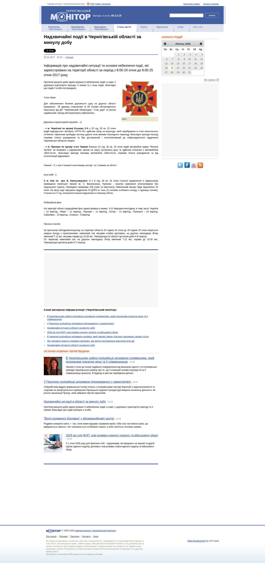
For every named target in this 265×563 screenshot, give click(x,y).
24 (189, 68)
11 (195, 59)
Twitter (98, 4)
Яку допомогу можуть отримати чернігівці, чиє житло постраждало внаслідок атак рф (90, 341)
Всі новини (209, 80)
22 (178, 68)
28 (172, 72)
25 (195, 68)
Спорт (180, 27)
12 (201, 59)
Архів (95, 536)
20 (166, 68)
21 (172, 68)
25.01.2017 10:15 (53, 57)
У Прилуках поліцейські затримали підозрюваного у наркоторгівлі (80, 323)
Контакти (86, 536)
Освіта (144, 27)
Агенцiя (69, 57)
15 (178, 63)
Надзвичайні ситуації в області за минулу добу (71, 328)
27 (166, 72)
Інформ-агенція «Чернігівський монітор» (72, 15)
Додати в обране (211, 4)
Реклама (63, 536)
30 (184, 72)
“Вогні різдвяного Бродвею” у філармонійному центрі (79, 418)
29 (178, 72)
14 (172, 63)
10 (189, 59)
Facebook (106, 4)
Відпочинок (162, 27)
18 (195, 63)
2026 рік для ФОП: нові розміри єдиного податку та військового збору (82, 332)
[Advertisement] (101, 280)
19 (201, 63)
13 (166, 63)
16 (184, 63)
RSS (92, 4)
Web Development (197, 541)
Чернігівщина (55, 28)
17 (189, 63)
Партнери (74, 536)
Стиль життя (124, 27)
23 (184, 68)
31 (189, 72)
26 (201, 68)
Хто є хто (197, 27)
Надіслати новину (191, 4)
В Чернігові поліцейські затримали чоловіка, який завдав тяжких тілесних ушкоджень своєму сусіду (98, 336)
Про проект (51, 536)
